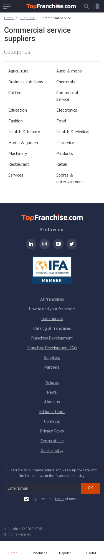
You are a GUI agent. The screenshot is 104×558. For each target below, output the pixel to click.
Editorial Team (52, 411)
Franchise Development (52, 338)
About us (52, 402)
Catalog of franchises (52, 328)
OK (90, 488)
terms (59, 499)
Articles (52, 382)
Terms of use (52, 441)
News (52, 392)
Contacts (52, 421)
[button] (86, 6)
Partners (52, 367)
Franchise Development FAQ (52, 348)
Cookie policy (52, 450)
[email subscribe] (42, 488)
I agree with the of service (52, 499)
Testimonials (52, 318)
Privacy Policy (52, 431)
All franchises (52, 299)
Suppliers (52, 357)
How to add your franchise (52, 309)
